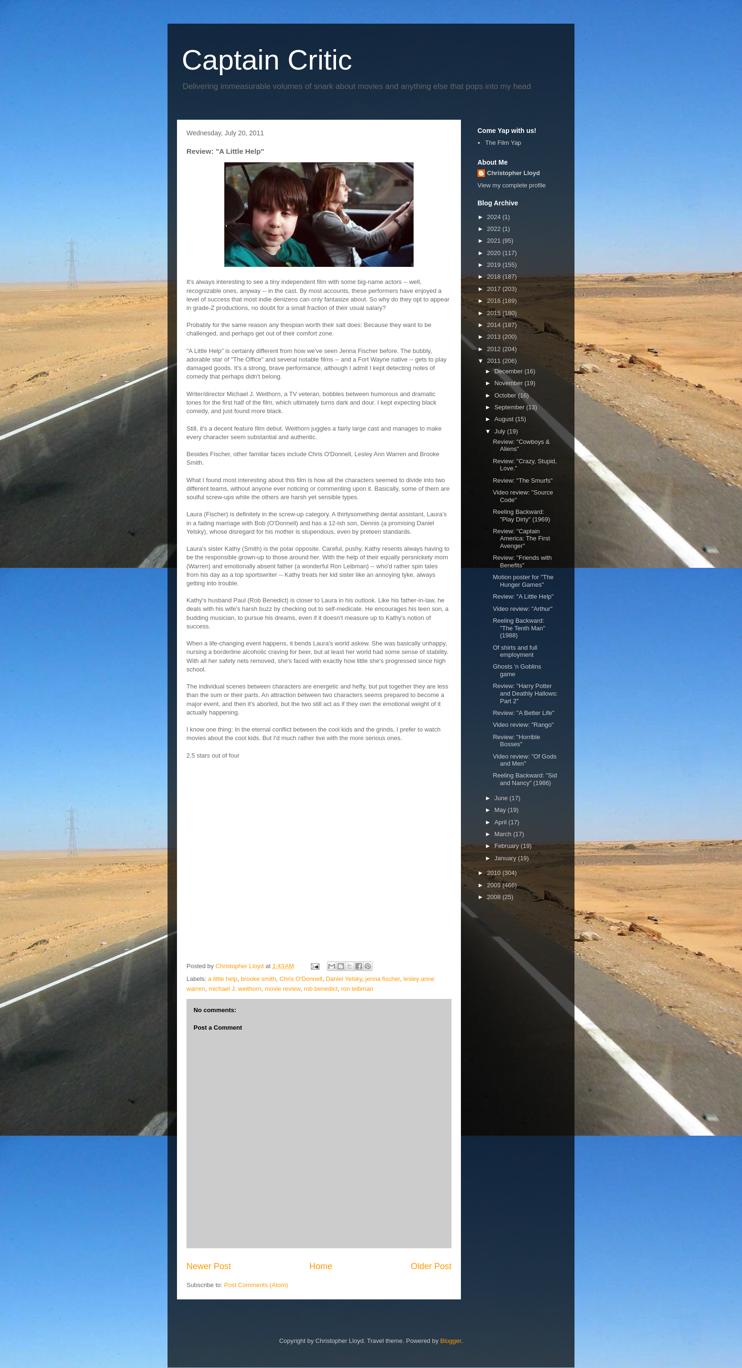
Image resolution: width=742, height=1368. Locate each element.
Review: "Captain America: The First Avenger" (521, 538)
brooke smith (258, 978)
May (501, 809)
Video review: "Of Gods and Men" (524, 760)
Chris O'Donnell (301, 978)
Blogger (450, 1340)
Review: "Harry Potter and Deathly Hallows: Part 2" (525, 693)
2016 (495, 300)
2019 (495, 264)
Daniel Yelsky (344, 978)
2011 (495, 360)
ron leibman (357, 988)
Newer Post (208, 1266)
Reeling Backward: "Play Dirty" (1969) (521, 515)
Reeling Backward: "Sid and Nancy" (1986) (524, 779)
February (508, 845)
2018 (495, 276)
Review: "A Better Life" (523, 712)
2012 (495, 349)
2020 (495, 252)
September (510, 407)
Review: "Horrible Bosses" (516, 740)
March (504, 834)
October (506, 395)
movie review (282, 988)
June (502, 798)
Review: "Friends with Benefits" (522, 561)
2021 (495, 240)
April (502, 822)
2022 (495, 228)
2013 (495, 336)
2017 (495, 288)
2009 (495, 885)
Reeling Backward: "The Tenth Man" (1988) (519, 628)
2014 (495, 324)
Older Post (431, 1266)
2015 (495, 313)
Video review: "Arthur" (522, 608)
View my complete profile (511, 185)
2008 (495, 896)
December (510, 371)
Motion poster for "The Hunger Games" (523, 581)
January (506, 858)
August (505, 419)
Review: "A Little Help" (523, 596)
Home (321, 1266)
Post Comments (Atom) (256, 1285)
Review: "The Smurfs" (522, 480)
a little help (223, 978)
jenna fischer (382, 978)
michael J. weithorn (235, 988)
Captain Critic (267, 60)
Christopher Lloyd (513, 173)
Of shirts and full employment (515, 651)
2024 (495, 217)
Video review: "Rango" (523, 724)
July (501, 431)
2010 (495, 872)
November (510, 383)
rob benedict (321, 988)
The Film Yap (503, 142)
